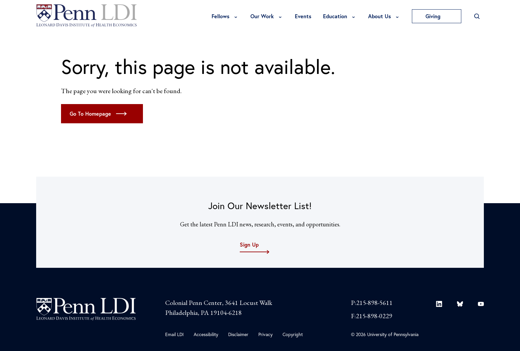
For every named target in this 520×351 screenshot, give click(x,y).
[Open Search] (477, 16)
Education (335, 16)
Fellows (220, 16)
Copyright (293, 334)
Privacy (265, 334)
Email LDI (174, 334)
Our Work (262, 16)
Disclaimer (238, 334)
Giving (436, 16)
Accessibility (206, 334)
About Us (379, 16)
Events (303, 16)
